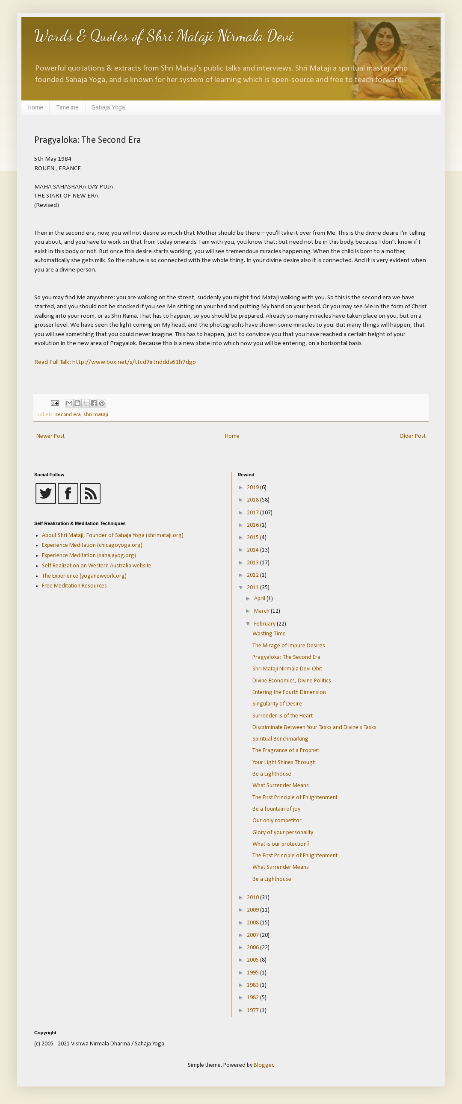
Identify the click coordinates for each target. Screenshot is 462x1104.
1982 (253, 998)
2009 (253, 910)
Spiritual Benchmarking (280, 739)
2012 (253, 575)
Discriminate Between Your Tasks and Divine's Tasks (314, 727)
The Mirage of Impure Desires (288, 646)
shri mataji (95, 414)
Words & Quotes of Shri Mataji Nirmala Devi (163, 36)
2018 (253, 500)
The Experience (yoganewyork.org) (84, 576)
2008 (253, 923)
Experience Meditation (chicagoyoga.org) (92, 545)
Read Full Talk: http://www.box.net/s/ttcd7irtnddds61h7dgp (115, 362)
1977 (253, 1010)
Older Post (413, 436)
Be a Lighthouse (271, 774)
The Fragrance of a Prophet (285, 750)
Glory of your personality (282, 832)
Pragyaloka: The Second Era (286, 657)
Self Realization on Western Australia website (96, 566)
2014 (253, 550)
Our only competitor (277, 821)
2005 (253, 960)
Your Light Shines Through (284, 762)
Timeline (67, 107)
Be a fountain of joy (276, 809)
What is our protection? (281, 844)
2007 (253, 935)
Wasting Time (269, 634)
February (265, 624)
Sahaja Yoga (108, 107)
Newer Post (50, 436)
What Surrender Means (280, 785)
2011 (253, 587)
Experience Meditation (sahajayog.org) (89, 555)
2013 (253, 563)
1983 (253, 985)
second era (68, 414)
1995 (253, 973)
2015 (253, 537)
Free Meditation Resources (74, 586)
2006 (253, 948)
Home (35, 107)
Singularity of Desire (277, 704)
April (260, 599)
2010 (253, 897)
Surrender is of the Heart (282, 716)
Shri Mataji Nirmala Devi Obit (287, 669)
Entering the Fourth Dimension (289, 692)
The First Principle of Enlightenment (295, 797)
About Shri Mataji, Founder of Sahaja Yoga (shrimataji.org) (113, 535)
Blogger (263, 1065)
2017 (253, 513)
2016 (253, 525)
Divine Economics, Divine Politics (291, 681)
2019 (253, 487)
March (262, 611)
